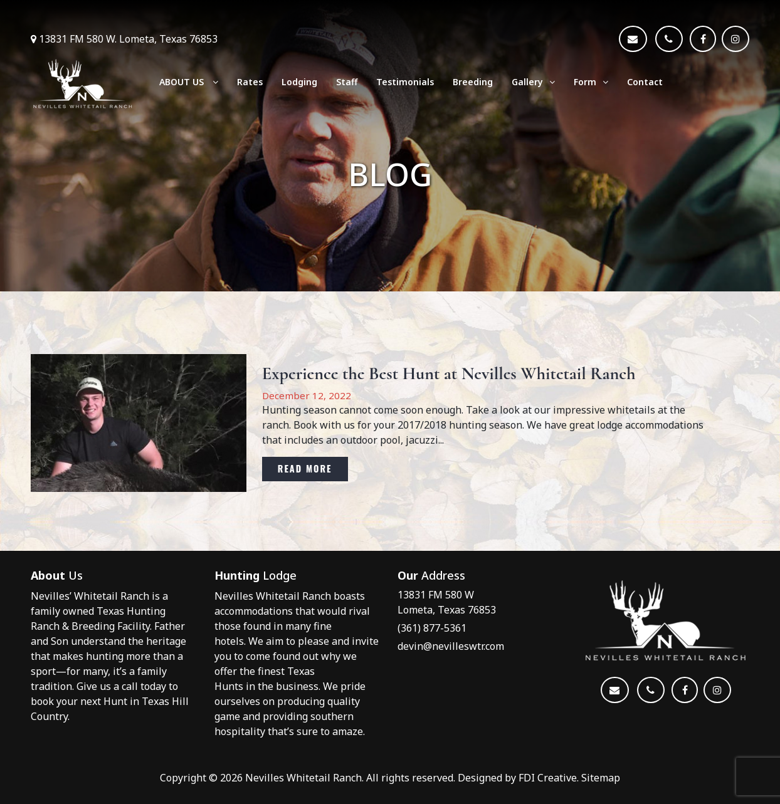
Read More (305, 468)
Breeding (473, 82)
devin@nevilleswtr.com (451, 646)
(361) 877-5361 (432, 628)
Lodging (299, 82)
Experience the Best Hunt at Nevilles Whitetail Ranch (449, 374)
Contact (645, 82)
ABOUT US (188, 82)
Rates (250, 82)
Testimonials (405, 82)
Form (591, 82)
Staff (346, 82)
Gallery (533, 82)
